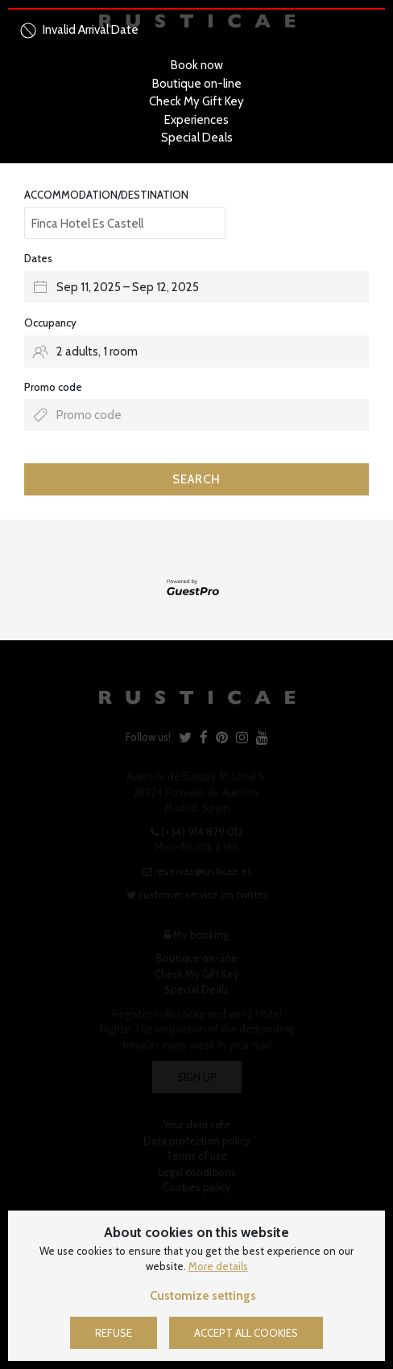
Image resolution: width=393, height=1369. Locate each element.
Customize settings (203, 1296)
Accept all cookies (246, 1332)
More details (218, 1266)
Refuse (113, 1332)
